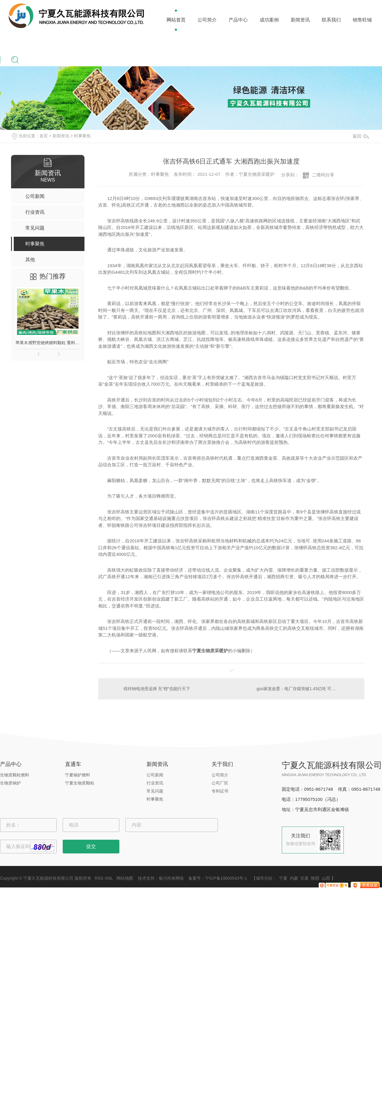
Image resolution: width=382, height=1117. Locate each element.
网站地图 (124, 878)
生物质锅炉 (10, 783)
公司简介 (207, 19)
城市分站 (264, 878)
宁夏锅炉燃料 (77, 775)
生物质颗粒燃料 (14, 775)
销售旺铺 (362, 19)
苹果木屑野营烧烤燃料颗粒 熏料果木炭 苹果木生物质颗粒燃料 (48, 342)
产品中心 (238, 19)
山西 (326, 878)
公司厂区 (220, 783)
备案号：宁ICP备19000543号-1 (217, 878)
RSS (99, 878)
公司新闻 (155, 775)
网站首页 (176, 19)
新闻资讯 (300, 19)
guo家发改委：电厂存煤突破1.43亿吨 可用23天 (300, 688)
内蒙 (294, 878)
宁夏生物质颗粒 (79, 783)
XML (108, 878)
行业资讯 (155, 783)
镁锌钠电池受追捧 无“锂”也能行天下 (157, 688)
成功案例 (269, 19)
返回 (360, 136)
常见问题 (155, 791)
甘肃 (304, 878)
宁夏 (283, 878)
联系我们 (331, 19)
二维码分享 (323, 174)
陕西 (315, 878)
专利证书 (220, 791)
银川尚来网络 (171, 878)
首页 (43, 135)
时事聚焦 (82, 135)
